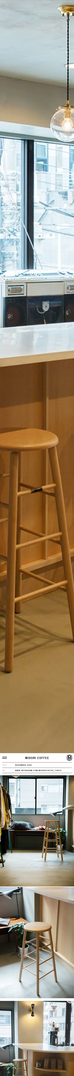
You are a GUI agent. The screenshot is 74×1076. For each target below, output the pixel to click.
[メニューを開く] (4, 757)
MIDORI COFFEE (37, 758)
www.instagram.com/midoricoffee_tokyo (38, 770)
